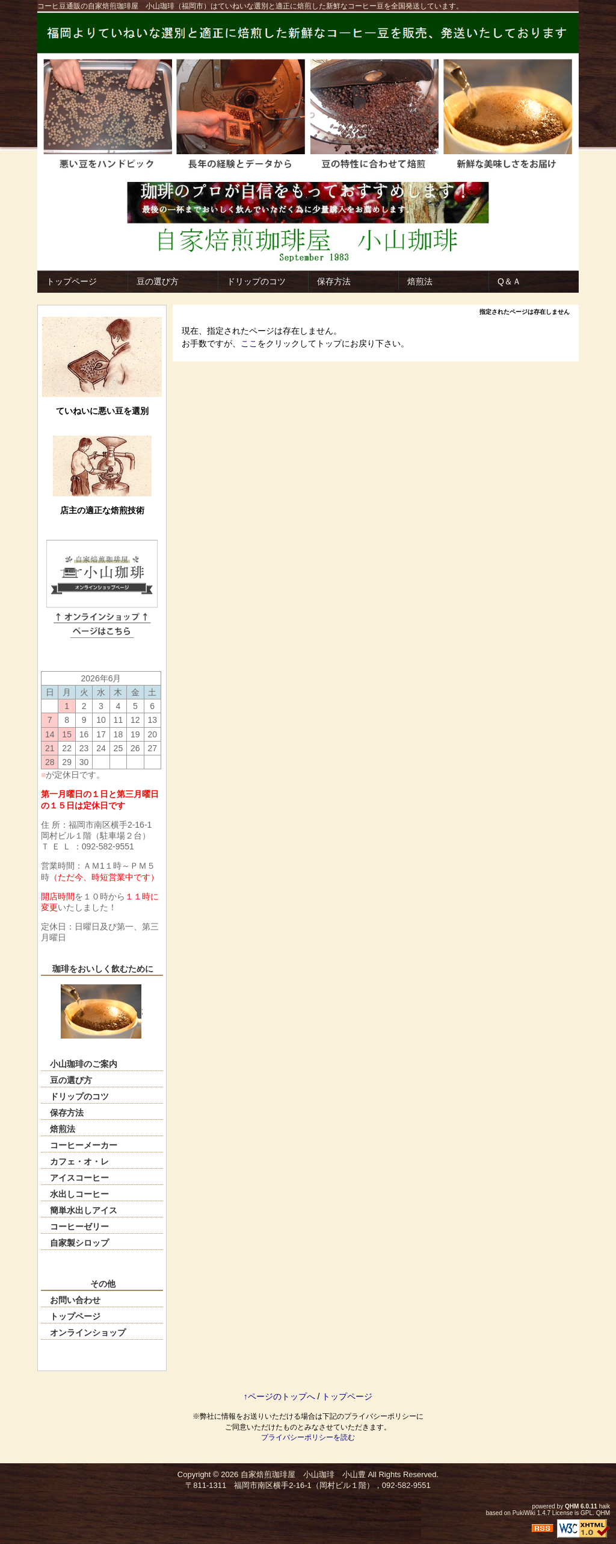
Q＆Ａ (509, 281)
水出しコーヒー (79, 1194)
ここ (249, 343)
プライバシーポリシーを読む (308, 1437)
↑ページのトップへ (279, 1396)
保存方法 (334, 281)
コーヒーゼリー (79, 1226)
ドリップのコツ (256, 281)
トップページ (71, 281)
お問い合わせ (75, 1300)
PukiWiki (524, 1513)
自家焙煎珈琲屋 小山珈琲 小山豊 (303, 1474)
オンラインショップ (88, 1332)
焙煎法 (420, 281)
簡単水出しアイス (83, 1210)
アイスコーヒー (79, 1178)
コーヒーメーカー (83, 1145)
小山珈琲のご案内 (83, 1064)
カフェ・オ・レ (79, 1161)
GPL (587, 1513)
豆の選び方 (158, 281)
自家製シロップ (79, 1243)
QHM (572, 1506)
